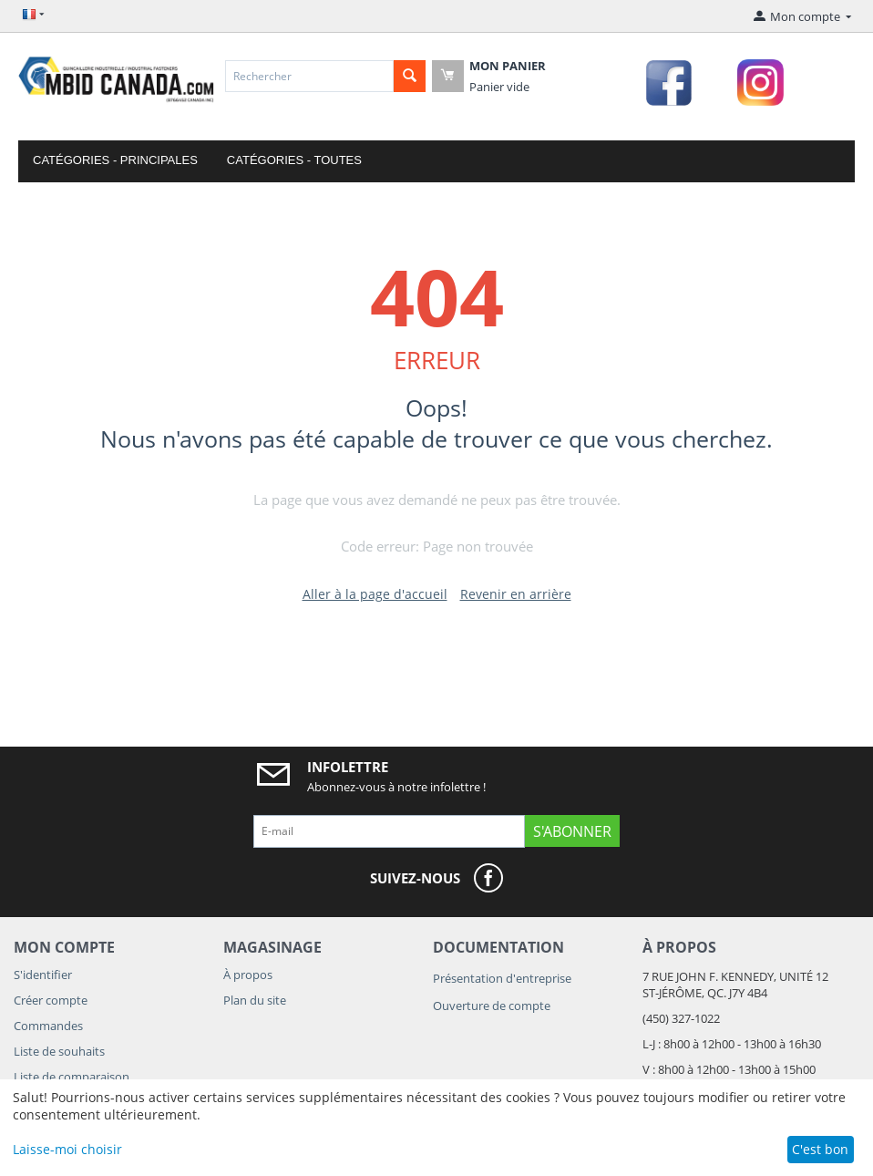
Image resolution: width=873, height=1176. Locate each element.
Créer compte (50, 1000)
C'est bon (820, 1149)
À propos (247, 974)
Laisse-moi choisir (67, 1149)
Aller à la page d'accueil (375, 594)
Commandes (48, 1025)
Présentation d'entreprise (502, 978)
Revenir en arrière (515, 594)
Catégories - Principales (115, 160)
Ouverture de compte (491, 1005)
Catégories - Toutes (294, 160)
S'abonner (572, 831)
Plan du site (254, 1000)
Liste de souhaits (59, 1051)
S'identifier (43, 974)
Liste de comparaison (71, 1076)
